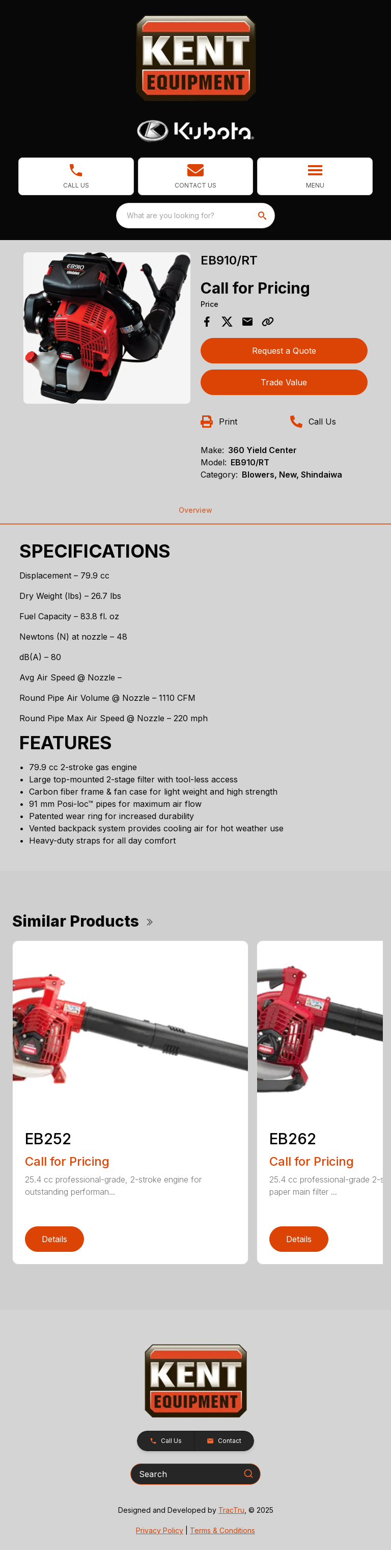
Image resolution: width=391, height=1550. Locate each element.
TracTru (231, 1510)
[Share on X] (227, 322)
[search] (263, 215)
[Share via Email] (247, 322)
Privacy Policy (159, 1530)
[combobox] (195, 215)
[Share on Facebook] (207, 322)
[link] (76, 176)
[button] (196, 176)
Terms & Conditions (222, 1530)
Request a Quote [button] (284, 351)
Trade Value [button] (284, 382)
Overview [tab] (195, 510)
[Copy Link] (268, 322)
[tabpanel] (106, 329)
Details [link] (54, 1239)
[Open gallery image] (106, 328)
